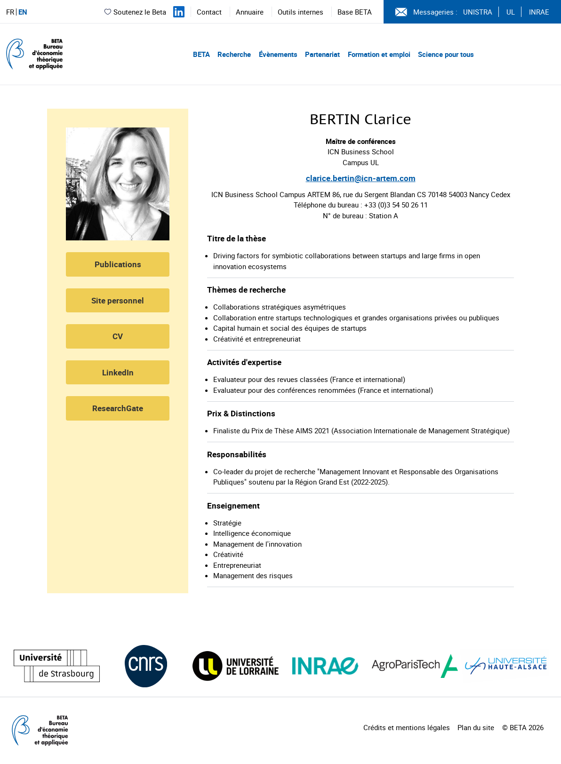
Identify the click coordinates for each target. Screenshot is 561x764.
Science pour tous (446, 54)
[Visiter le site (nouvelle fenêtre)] (57, 666)
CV (117, 336)
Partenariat (322, 54)
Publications (118, 264)
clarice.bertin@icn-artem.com (361, 178)
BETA (201, 54)
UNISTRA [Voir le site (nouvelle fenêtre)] (477, 11)
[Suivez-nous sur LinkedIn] (178, 11)
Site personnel (117, 300)
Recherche (234, 54)
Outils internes (300, 11)
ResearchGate (117, 408)
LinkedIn (118, 372)
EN (22, 12)
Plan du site (475, 727)
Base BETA (354, 11)
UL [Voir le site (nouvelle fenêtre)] (510, 11)
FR (10, 12)
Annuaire (250, 11)
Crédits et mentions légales (406, 727)
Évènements (278, 54)
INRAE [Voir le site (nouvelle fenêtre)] (539, 11)
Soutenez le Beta (135, 11)
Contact (209, 11)
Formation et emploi (379, 54)
